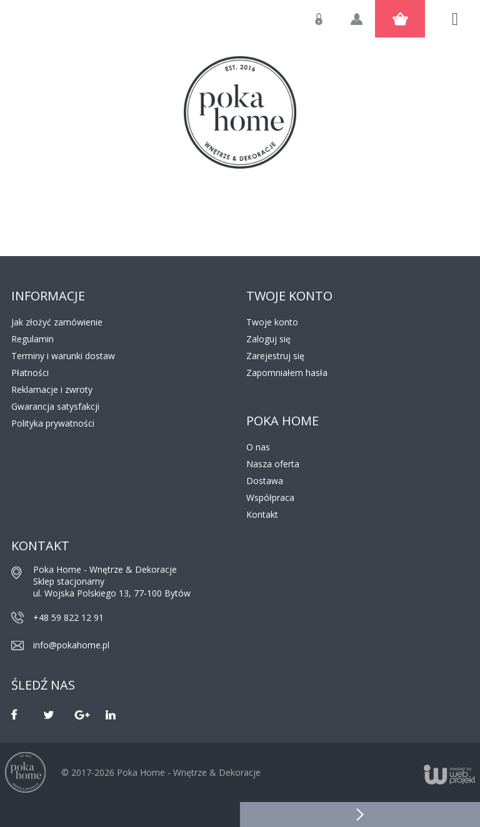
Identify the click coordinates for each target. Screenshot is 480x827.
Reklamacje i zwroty (51, 389)
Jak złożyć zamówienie (56, 322)
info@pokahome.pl (71, 645)
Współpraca (270, 497)
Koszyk (400, 18)
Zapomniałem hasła (287, 373)
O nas (258, 447)
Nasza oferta (272, 464)
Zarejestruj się (275, 356)
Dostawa (264, 481)
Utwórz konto (365, 24)
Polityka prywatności (52, 423)
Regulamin (32, 339)
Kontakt (262, 514)
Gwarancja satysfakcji (55, 406)
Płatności (30, 373)
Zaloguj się (328, 24)
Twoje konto (272, 322)
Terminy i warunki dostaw (63, 356)
